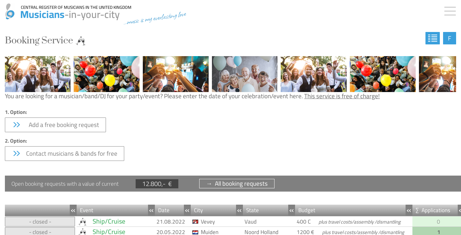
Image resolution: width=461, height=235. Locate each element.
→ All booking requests (237, 183)
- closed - (40, 222)
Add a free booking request (55, 125)
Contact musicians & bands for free (64, 153)
